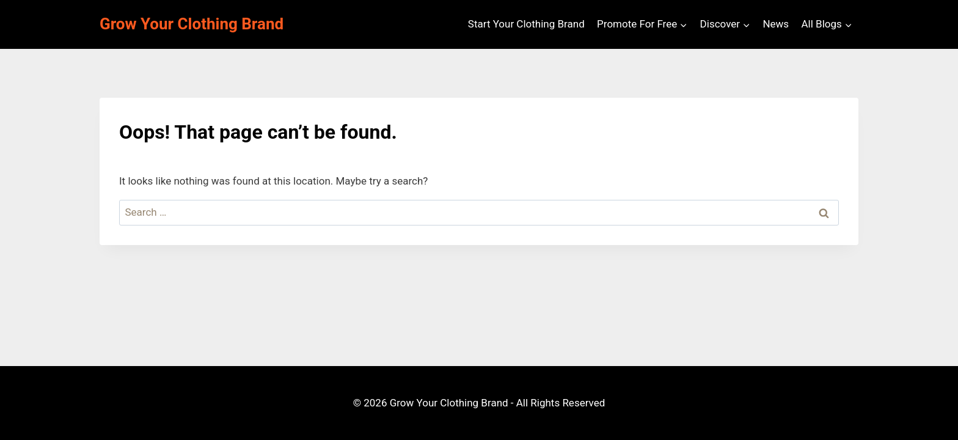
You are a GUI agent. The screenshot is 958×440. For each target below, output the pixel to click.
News (775, 24)
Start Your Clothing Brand (526, 24)
